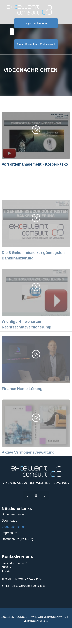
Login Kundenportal (36, 23)
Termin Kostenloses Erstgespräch (36, 44)
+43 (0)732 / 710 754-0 (27, 578)
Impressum (9, 533)
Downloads (9, 520)
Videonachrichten (14, 526)
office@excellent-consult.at (28, 585)
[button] (12, 31)
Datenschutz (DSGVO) (17, 539)
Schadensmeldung (14, 514)
